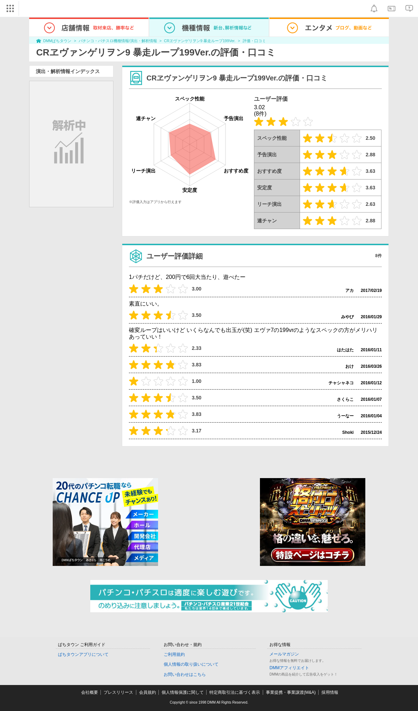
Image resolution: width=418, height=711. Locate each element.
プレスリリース (118, 692)
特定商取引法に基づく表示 (234, 692)
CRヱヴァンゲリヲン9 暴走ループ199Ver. (199, 41)
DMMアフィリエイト (289, 667)
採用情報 (329, 692)
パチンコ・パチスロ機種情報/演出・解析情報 (118, 41)
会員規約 (147, 692)
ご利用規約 (174, 654)
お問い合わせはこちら (185, 674)
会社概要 (89, 692)
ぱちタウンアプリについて (83, 654)
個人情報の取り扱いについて (191, 664)
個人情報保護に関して (183, 692)
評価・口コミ (254, 41)
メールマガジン (284, 654)
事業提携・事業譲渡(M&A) (291, 692)
